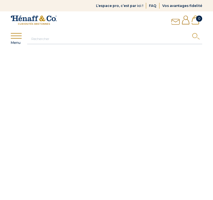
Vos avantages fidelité (182, 6)
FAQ (152, 6)
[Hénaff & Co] (34, 20)
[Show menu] (16, 36)
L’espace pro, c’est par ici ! (119, 6)
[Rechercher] (114, 38)
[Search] (197, 37)
